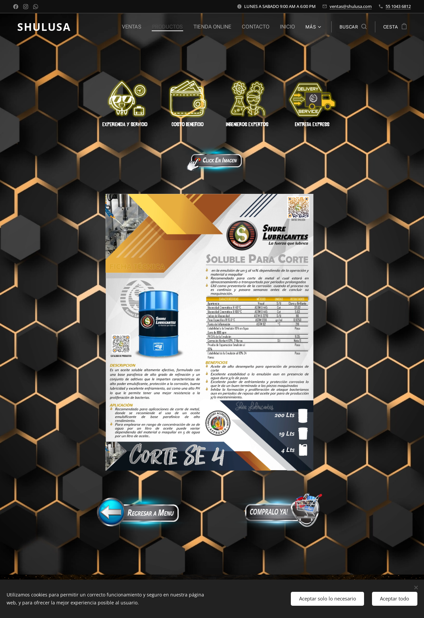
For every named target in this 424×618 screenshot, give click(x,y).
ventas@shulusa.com (351, 6)
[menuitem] (139, 27)
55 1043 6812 (398, 6)
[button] (353, 27)
